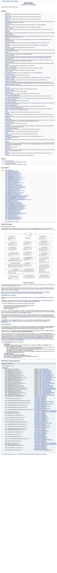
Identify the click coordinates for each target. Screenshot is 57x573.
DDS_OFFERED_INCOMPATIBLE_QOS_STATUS (38, 337)
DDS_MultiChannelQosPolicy (40, 448)
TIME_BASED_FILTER (9, 41)
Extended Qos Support (9, 74)
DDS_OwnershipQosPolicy (46, 375)
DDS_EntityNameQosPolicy (40, 441)
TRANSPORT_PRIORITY (10, 62)
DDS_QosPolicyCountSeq (10, 163)
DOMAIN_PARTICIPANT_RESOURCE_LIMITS (14, 107)
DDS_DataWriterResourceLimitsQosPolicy (43, 403)
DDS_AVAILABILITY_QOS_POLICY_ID (13, 219)
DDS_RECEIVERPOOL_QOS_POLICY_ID (13, 202)
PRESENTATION (8, 23)
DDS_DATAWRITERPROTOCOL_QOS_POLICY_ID (15, 198)
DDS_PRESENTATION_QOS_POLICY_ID (13, 174)
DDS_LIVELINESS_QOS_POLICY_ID (12, 178)
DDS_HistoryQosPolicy (45, 383)
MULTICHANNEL (8, 138)
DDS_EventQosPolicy (51, 411)
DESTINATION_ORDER (9, 48)
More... (16, 6)
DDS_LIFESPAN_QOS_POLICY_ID (12, 191)
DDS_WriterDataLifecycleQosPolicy (47, 387)
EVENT (6, 111)
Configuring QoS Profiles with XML (32, 301)
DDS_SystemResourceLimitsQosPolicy (43, 422)
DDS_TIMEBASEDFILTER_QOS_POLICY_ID (14, 179)
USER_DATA (7, 13)
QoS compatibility (6, 323)
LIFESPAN (7, 64)
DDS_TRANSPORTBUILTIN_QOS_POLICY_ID (14, 209)
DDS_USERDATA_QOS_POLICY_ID (12, 172)
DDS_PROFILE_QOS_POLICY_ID (11, 216)
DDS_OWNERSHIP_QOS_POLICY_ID (12, 176)
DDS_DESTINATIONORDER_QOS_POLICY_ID (14, 182)
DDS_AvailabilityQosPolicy (46, 449)
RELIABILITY (7, 46)
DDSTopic (17, 37)
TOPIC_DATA (7, 15)
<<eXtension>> (8, 75)
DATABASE (7, 113)
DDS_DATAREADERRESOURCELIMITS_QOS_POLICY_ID (16, 195)
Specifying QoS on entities (8, 295)
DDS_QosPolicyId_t (19, 162)
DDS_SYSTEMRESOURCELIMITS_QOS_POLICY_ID (15, 205)
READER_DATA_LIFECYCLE (10, 69)
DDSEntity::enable (47, 316)
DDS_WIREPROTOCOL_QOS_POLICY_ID (13, 193)
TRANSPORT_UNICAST (9, 78)
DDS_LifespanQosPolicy (45, 393)
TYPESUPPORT (8, 124)
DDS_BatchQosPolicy (51, 442)
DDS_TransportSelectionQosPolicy (42, 424)
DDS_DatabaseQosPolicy (40, 413)
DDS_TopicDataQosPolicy (45, 389)
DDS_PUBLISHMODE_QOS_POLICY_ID (13, 212)
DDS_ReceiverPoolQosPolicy (40, 415)
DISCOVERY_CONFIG (9, 122)
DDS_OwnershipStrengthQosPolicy (47, 376)
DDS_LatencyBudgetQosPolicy (47, 374)
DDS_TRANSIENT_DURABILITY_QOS (43, 57)
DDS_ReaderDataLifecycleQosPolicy (48, 388)
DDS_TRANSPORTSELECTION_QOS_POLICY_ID (15, 206)
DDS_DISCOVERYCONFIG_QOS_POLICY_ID (14, 203)
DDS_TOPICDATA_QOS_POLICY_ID (12, 188)
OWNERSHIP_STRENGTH (10, 35)
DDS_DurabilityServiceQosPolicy (47, 394)
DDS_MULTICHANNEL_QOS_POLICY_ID (13, 218)
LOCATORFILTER (8, 135)
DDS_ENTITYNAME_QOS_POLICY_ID (12, 214)
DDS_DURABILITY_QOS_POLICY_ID (12, 173)
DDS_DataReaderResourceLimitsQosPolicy (44, 401)
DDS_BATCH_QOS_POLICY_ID (11, 215)
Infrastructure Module (28, 4)
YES (5, 357)
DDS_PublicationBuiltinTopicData (11, 137)
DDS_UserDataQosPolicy (45, 369)
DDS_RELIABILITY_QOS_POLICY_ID (12, 181)
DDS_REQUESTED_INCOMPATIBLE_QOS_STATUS (20, 338)
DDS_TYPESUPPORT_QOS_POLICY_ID (13, 210)
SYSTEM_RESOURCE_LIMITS (11, 105)
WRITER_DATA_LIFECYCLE (10, 67)
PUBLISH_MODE (8, 119)
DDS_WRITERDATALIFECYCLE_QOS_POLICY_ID (15, 186)
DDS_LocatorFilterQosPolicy (40, 445)
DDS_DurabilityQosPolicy (10, 57)
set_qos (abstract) (50, 297)
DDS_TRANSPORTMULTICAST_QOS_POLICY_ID (15, 208)
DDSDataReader (8, 22)
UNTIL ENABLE (7, 356)
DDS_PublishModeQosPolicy (40, 436)
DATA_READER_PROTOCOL (10, 99)
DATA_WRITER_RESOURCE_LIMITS (12, 97)
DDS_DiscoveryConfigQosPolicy (41, 417)
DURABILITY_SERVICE (9, 55)
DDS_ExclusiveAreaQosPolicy (41, 420)
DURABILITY (7, 20)
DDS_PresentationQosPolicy (46, 372)
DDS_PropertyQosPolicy (39, 434)
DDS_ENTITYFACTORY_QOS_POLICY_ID (13, 185)
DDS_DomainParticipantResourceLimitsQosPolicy (45, 410)
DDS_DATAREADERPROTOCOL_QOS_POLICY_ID (15, 197)
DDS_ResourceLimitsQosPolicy (47, 384)
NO (4, 354)
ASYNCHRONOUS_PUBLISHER (11, 128)
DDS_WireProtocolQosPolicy (21, 103)
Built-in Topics (32, 14)
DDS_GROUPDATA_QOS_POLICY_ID (12, 189)
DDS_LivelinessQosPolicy (45, 377)
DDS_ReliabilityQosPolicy (45, 381)
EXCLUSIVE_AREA (9, 130)
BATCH (6, 132)
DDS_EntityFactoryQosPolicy (46, 386)
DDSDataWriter (24, 32)
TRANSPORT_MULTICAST (10, 81)
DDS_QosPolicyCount (9, 161)
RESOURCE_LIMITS (9, 58)
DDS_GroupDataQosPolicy (46, 390)
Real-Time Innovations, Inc (41, 453)
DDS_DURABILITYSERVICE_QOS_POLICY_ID (14, 192)
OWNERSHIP (7, 31)
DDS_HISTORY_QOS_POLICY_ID (12, 183)
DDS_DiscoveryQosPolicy (40, 398)
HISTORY (7, 52)
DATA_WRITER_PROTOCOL (10, 102)
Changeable (6, 352)
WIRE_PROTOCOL (8, 92)
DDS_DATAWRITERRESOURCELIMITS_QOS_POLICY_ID (16, 196)
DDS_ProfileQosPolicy (52, 443)
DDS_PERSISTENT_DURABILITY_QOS (26, 57)
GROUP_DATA (8, 18)
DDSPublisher (36, 45)
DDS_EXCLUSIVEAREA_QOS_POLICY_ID (13, 204)
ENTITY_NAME (8, 148)
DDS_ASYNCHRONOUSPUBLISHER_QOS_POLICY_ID (16, 213)
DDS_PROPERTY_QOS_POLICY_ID (12, 211)
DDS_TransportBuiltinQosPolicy (41, 430)
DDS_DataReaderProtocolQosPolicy (36, 103)
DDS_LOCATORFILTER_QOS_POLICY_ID (13, 217)
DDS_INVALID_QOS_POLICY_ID (11, 171)
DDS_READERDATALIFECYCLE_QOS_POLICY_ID (15, 187)
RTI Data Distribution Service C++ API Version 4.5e (14, 453)
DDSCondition (20, 339)
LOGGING (7, 154)
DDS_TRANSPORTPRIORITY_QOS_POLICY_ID (14, 190)
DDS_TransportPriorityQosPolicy (47, 392)
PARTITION (7, 44)
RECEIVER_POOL (8, 115)
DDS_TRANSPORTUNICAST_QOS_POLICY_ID (14, 207)
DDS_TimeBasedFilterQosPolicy (47, 379)
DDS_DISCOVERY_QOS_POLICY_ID (12, 194)
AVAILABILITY (8, 146)
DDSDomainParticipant (28, 83)
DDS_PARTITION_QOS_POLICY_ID (12, 180)
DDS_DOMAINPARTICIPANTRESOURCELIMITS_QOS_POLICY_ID (18, 199)
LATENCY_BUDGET (9, 28)
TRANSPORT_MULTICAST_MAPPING (12, 84)
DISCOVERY (7, 87)
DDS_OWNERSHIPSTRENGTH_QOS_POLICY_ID (15, 177)
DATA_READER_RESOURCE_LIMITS (12, 94)
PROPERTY (7, 141)
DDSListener (12, 339)
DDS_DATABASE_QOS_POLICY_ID (12, 201)
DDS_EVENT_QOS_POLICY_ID (11, 200)
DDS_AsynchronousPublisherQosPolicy (43, 439)
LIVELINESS (7, 38)
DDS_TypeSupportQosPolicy (40, 432)
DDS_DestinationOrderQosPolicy (47, 382)
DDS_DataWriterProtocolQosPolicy (42, 407)
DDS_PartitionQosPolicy (45, 380)
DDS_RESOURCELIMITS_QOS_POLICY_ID (13, 184)
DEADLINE (7, 26)
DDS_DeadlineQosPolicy (45, 373)
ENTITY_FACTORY (8, 71)
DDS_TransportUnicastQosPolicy (41, 426)
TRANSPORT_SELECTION (10, 76)
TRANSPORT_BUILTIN (9, 90)
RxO (5, 343)
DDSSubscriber (45, 45)
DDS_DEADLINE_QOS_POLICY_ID (12, 175)
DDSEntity (14, 72)
